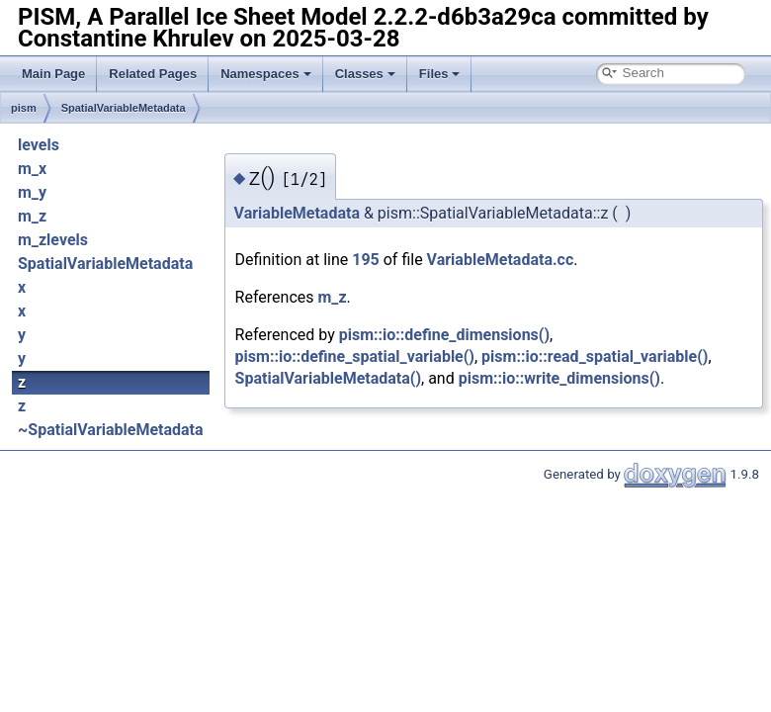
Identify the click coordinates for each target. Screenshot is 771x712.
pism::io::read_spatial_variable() (594, 356)
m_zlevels (53, 239)
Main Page (53, 73)
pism (24, 108)
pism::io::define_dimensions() (444, 334)
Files (440, 73)
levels (38, 144)
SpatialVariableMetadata (123, 108)
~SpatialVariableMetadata (111, 429)
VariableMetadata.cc (500, 259)
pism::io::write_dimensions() (559, 378)
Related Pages (153, 73)
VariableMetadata (297, 213)
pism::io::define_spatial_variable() (354, 356)
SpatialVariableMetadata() (328, 378)
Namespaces (265, 73)
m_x (32, 168)
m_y (32, 192)
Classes (365, 73)
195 (366, 259)
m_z (32, 216)
